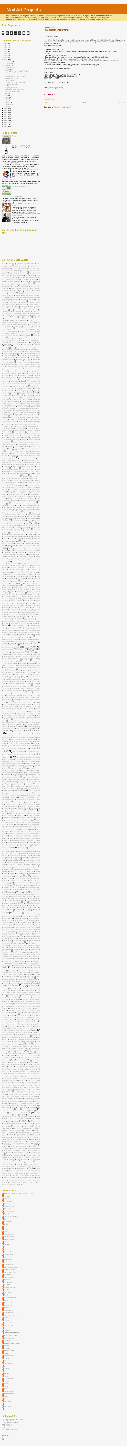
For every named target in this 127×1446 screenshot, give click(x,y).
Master (38, 788)
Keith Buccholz (28, 679)
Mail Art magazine (14, 741)
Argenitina (27, 317)
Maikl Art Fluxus (28, 728)
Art (16, 320)
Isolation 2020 (31, 645)
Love (3, 719)
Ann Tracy (18, 310)
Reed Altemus (6, 951)
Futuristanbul (27, 572)
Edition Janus (18, 504)
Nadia (11, 838)
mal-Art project (25, 770)
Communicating (33, 439)
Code (30, 433)
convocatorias (34, 444)
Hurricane (10, 627)
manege (38, 774)
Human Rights (27, 623)
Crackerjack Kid (24, 449)
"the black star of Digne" (22, 265)
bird (5, 364)
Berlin (38, 355)
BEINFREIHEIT (35, 353)
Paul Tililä (17, 887)
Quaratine (17, 935)
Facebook (21, 534)
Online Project (20, 869)
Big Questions (36, 362)
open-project (30, 871)
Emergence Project (10, 513)
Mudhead (35, 824)
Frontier (18, 569)
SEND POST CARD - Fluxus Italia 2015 (25, 170)
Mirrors (28, 813)
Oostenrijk (4, 871)
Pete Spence (34, 891)
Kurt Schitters (22, 686)
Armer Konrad (9, 319)
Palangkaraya (25, 876)
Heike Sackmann (28, 611)
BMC (25, 371)
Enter (3, 518)
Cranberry (35, 449)
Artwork (4, 340)
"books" (4, 263)
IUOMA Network (18, 649)
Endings (21, 516)
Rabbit (27, 936)
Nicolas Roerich (26, 855)
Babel (18, 348)
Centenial (4, 412)
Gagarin (35, 572)
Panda (11, 878)
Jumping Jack (19, 672)
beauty (17, 353)
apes (14, 315)
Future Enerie (17, 572)
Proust (24, 929)
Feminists (28, 543)
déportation (5, 476)
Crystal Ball (12, 455)
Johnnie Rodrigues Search (12, 667)
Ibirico (3, 628)
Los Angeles (31, 715)
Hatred (6, 609)
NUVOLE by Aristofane (20, 862)
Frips (10, 569)
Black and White (13, 366)
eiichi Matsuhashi (19, 507)
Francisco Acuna (12, 563)
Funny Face (27, 571)
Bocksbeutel (7, 373)
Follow (36, 554)
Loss (38, 715)
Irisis (3, 645)
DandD (26, 460)
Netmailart (22, 848)
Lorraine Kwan (20, 715)
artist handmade (12, 331)
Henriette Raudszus (7, 616)
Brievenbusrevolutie (32, 383)
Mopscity (6, 820)
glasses (11, 591)
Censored (35, 410)
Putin (30, 933)
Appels (27, 315)
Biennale (19, 361)
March (8, 102)
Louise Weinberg (33, 717)
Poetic (36, 905)
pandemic (4, 880)
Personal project (23, 891)
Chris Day (22, 421)
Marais (36, 776)
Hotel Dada (20, 621)
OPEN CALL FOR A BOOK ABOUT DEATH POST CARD (20, 156)
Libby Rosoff (15, 704)
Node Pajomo (15, 859)
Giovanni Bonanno (25, 589)
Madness (35, 724)
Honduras (20, 618)
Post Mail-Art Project (15, 915)
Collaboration (26, 435)
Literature (24, 711)
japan (29, 651)
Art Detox (23, 320)
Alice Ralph (15, 299)
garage (18, 576)
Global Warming (21, 591)
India (14, 636)
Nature (31, 842)
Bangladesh (13, 349)
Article (28, 328)
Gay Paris (4, 580)
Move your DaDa (13, 822)
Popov (36, 909)
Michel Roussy (12, 806)
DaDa (14, 457)
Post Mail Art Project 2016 (20, 186)
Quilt (21, 936)
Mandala (15, 774)
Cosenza (9, 449)
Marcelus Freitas (19, 777)
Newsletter (23, 853)
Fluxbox (6, 552)
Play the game (19, 903)
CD (5, 408)
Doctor (23, 485)
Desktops (23, 478)
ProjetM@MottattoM (13, 929)
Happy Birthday (24, 607)
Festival (4, 545)
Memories (13, 797)
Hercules (17, 616)
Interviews (19, 643)
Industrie (37, 636)
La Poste (14, 688)
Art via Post (33, 324)
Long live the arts (9, 715)
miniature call (18, 811)
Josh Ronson (16, 670)
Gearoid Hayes (13, 580)
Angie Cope (23, 306)
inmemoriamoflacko (7, 639)
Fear (14, 541)
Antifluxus (35, 311)
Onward (36, 869)
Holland (4, 618)
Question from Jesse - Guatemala (15, 82)
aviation (22, 346)
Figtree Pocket (36, 545)
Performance (26, 889)
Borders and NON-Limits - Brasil (14, 89)
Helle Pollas (23, 612)
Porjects (4, 911)
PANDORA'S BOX (15, 880)
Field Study (11, 545)
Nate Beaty (23, 842)
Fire (11, 549)
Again (10, 293)
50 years (25, 281)
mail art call (33, 730)
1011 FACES (9, 93)
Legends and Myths (32, 699)
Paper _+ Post (33, 880)
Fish (16, 549)
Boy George (30, 379)
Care (7, 399)
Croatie (13, 453)
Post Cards (32, 913)
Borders (29, 377)
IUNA (26, 647)
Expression (29, 531)
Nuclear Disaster (30, 860)
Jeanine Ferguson (17, 654)
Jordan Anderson (28, 667)
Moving (11, 824)
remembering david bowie (18, 954)
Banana (6, 349)
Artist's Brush (19, 333)
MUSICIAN (14, 831)
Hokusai (36, 616)
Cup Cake (28, 455)
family (30, 536)
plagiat (25, 902)
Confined (16, 441)
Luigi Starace (23, 721)
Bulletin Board (27, 388)
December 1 (24, 471)
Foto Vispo (35, 558)
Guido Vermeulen (16, 600)
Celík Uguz (16, 410)
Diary (20, 480)
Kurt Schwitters (33, 686)
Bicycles (11, 361)
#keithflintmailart (6, 268)
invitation (27, 643)
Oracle (38, 871)
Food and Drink (12, 556)
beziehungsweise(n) (7, 359)
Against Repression (32, 293)
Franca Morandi (33, 559)
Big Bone (27, 362)
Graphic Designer (27, 594)
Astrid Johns (17, 342)
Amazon (30, 301)
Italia (11, 647)
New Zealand (14, 853)
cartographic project (29, 403)
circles (23, 424)
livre (18, 713)
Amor (10, 302)
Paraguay (35, 882)
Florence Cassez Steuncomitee (24, 550)
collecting (26, 437)
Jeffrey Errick (36, 654)
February (9, 104)
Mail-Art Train (20, 759)
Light (23, 708)
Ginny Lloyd (13, 589)
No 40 (30, 857)
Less (36, 701)
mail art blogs (18, 730)
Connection (5, 442)
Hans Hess (37, 605)
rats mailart (34, 942)
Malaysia (35, 770)
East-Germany (24, 500)
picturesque (12, 898)
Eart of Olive (30, 498)
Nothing (15, 860)
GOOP (29, 593)
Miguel (13, 808)
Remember (5, 954)
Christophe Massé (15, 423)
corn (10, 448)
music (32, 829)
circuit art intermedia (32, 424)
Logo (23, 713)
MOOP (38, 819)
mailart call (34, 761)
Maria (3, 779)
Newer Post (48, 102)
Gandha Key (9, 576)
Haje (15, 603)
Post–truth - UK (7, 180)
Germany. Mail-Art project (9, 585)
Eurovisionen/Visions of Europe (10, 525)
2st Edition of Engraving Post (12, 279)
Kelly (36, 679)
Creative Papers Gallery (16, 451)
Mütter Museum (33, 833)
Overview (20, 875)
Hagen (24, 602)
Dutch (13, 496)
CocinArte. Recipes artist (19, 433)
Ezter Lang (13, 533)
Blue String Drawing (15, 371)
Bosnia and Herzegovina (10, 379)
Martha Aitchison (18, 784)
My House (13, 837)
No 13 (24, 857)
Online (12, 869)
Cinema (16, 424)
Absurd (14, 290)
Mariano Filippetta (13, 779)
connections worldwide (8, 444)
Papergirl (27, 882)
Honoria (9, 620)
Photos (25, 896)
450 (8, 281)
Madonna (4, 726)
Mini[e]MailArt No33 (7, 811)
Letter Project (12, 702)
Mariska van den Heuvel (19, 781)
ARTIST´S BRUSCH (32, 333)
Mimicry (4, 810)
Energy (28, 516)
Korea (18, 685)
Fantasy (12, 538)
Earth (38, 498)
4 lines (34, 279)
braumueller (34, 381)
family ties (37, 536)
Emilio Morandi (23, 513)
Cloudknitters (30, 432)
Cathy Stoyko (5, 407)
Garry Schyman (11, 578)
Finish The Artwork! (32, 547)
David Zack (16, 466)
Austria (7, 346)
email (24, 511)
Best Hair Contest (9, 357)
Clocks (23, 432)
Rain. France (7, 940)
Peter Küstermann (8, 893)
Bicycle (28, 359)
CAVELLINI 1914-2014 (33, 407)
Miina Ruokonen (23, 808)
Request (26, 958)
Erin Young (14, 522)
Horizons (31, 620)
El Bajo (36, 507)
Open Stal (22, 871)
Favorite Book (5, 540)
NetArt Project (36, 846)
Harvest (33, 607)
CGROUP (4, 416)
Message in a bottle (34, 799)
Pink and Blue (11, 900)
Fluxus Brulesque (9, 554)
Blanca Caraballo (29, 368)
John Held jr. (11, 665)
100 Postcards (13, 272)
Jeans (14, 136)
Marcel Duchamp (6, 777)
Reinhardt (4, 952)
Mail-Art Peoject (7, 754)
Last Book (16, 694)
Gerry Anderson (35, 585)
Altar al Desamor (12, 301)
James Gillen (11, 651)
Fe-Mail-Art (7, 541)
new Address (18, 850)
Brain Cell (14, 381)
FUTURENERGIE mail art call (13, 196)
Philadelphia (34, 892)
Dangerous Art (34, 460)
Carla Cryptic (26, 399)
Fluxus (38, 552)
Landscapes (36, 692)
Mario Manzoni (6, 781)
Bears (27, 351)
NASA (22, 840)
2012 (6, 116)
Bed (23, 353)
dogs (19, 487)
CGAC (35, 414)
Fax (32, 540)
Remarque (35, 952)
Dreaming (17, 494)
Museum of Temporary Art (11, 829)
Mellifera (25, 795)
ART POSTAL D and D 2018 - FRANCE (16, 71)
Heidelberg (18, 611)
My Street (30, 837)
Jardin (36, 651)
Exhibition (26, 529)
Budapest (4, 388)
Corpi (25, 448)
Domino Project (13, 489)
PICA (31, 896)
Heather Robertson (7, 611)
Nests (28, 846)
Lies (11, 706)
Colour (3, 439)
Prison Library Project (17, 926)
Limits (36, 710)
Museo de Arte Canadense (24, 828)
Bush (22, 390)
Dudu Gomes (5, 496)
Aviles (28, 346)
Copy (19, 446)
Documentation (31, 485)
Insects (17, 639)
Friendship (35, 567)
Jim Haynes (16, 660)
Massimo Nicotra (29, 788)
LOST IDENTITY (8, 717)
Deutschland (5, 480)
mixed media (36, 813)
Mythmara (4, 838)
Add (30, 290)
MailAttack (4, 767)
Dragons (26, 493)
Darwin (4, 462)
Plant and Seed (8, 903)
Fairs (28, 534)
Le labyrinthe (36, 695)
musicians (23, 831)
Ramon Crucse (33, 940)
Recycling (4, 949)
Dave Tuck (11, 462)
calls (37, 395)
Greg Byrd (22, 596)
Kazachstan (24, 677)
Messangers (7, 801)
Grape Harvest (15, 594)
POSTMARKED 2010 (21, 920)
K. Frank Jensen (19, 674)
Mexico (25, 801)
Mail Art (5, 731)
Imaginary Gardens (7, 630)
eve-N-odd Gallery (26, 525)
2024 (6, 45)
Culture (20, 455)
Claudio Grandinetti (20, 430)
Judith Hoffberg (7, 672)
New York (10, 851)
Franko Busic (5, 565)
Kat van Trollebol (33, 676)
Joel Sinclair (17, 662)
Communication (6, 441)
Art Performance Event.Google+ (18, 322)
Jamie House (21, 651)
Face (5, 534)
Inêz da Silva (23, 637)
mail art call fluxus (13, 733)
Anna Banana (33, 310)
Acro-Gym (22, 290)
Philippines (12, 894)
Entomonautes (21, 518)
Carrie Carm (17, 403)
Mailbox (12, 767)
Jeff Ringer (27, 654)
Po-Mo (5, 905)
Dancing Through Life (14, 460)
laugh (9, 695)
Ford (5, 558)
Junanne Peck (29, 672)
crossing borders (23, 453)
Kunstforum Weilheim (10, 686)
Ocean (21, 864)
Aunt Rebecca (27, 344)
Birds (9, 364)
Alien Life (23, 299)
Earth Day (7, 500)
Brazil (3, 383)
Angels (15, 306)
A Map (14, 286)
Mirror (22, 813)
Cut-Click (6, 457)
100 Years (23, 272)
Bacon (24, 348)
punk (19, 933)
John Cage (22, 663)
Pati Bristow (36, 885)
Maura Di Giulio (8, 792)
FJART (22, 549)
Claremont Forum (33, 426)
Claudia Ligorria (33, 428)
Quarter (24, 935)
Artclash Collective (7, 328)
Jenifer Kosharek (8, 656)
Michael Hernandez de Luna (16, 802)
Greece (37, 594)
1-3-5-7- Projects (33, 270)
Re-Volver (14, 945)
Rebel (9, 947)
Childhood (4, 419)
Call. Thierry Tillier (18, 395)
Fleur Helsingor (35, 549)
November (9, 63)
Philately (4, 894)
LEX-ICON (7, 704)
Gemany (29, 580)
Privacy (38, 926)
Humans (35, 623)
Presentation (27, 924)
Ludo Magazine (12, 721)
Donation (4, 491)
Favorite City (15, 540)
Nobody (6, 859)
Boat (30, 371)
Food (3, 556)
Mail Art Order (14, 743)
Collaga (10, 437)
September (9, 67)
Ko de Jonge (26, 683)
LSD (9, 719)
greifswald (30, 596)
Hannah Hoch (15, 605)
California (14, 394)
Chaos (20, 416)
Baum (21, 351)
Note (9, 860)
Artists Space (30, 337)
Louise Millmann (21, 717)
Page (36, 875)
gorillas (36, 593)
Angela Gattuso (6, 306)
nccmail (35, 844)
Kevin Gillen (5, 681)
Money (38, 817)
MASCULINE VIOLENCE (9, 788)
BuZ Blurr (4, 392)
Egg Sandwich (8, 507)
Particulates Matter (28, 883)
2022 (6, 50)
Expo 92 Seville (7, 531)
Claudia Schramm (7, 430)
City (10, 426)
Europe (35, 523)
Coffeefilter (37, 433)
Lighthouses (30, 708)
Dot (9, 493)
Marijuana (23, 779)
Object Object (12, 864)
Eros (21, 522)
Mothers (28, 820)
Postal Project (16, 916)
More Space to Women (17, 820)
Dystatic (24, 496)
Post (25, 913)
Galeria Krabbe (6, 574)
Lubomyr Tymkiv (30, 719)
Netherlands (9, 848)
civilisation (16, 426)
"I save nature (30, 263)
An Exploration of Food (26, 302)
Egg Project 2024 (35, 505)
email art (30, 511)
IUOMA (33, 647)
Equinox (29, 520)
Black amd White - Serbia (12, 91)
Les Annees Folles (28, 701)
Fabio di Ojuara (35, 533)
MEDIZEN (4, 795)
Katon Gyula (14, 677)
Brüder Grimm (6, 386)
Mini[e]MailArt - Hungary (12, 73)
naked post (19, 838)
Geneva (36, 580)
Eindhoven (29, 507)
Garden (31, 576)
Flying (30, 554)
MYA (36, 837)
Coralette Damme (35, 446)
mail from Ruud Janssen (20, 745)
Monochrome (7, 819)
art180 (36, 326)
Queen (31, 935)
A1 (8, 288)
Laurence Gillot (26, 695)
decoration (4, 473)
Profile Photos (20, 927)
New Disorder (28, 850)
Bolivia (21, 373)
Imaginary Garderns (11, 87)
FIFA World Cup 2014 (23, 545)
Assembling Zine (6, 342)
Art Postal (33, 322)
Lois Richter (30, 713)
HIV (30, 616)
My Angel (4, 835)
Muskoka (31, 831)
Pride (36, 924)
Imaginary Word (19, 630)
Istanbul (6, 647)
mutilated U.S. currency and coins (17, 833)
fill (4, 547)
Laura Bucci (16, 695)
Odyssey (4, 866)
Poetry (14, 907)
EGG (17, 505)
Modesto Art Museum (10, 817)
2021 (6, 52)
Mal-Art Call (14, 770)
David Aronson (21, 462)
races (32, 936)
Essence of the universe (16, 523)
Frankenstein (34, 563)
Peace (24, 887)
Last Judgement (33, 694)
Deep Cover (13, 473)
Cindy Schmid (7, 424)
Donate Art (35, 489)
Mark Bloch (31, 781)
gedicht (22, 580)
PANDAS (35, 878)
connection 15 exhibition (17, 442)
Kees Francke (34, 677)
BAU (16, 351)
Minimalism (27, 811)
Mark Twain (29, 783)
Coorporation (12, 446)
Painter (17, 876)
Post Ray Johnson (28, 915)
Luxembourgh (33, 722)
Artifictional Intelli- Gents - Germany (15, 76)
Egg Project (25, 505)
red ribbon (25, 949)
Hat (39, 607)
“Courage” (11, 263)
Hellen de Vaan (33, 612)
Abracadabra (5, 290)
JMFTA (5, 662)
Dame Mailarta (30, 459)
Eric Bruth (37, 520)
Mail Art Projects (23, 9)
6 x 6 (31, 283)
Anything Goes (6, 315)
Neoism (14, 846)
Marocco (37, 783)
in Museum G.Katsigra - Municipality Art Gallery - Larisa (22, 632)
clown (38, 432)
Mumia (3, 826)
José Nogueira (22, 669)
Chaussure (5, 417)
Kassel (19, 676)
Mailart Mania (30, 763)
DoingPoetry (27, 487)
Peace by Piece (33, 887)
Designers (14, 478)
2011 (6, 118)
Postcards (7, 918)
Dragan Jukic (17, 493)
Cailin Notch (5, 394)
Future (36, 571)
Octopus (28, 864)
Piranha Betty (5, 902)
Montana (15, 819)
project (29, 927)
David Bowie (31, 462)
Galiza (25, 574)
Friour (3, 569)
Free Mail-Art (16, 565)
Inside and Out (25, 639)
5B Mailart (13, 283)
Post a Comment (49, 99)
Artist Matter (23, 331)
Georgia (29, 581)
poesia (30, 905)
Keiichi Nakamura (7, 679)
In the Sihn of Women (25, 634)
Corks (5, 448)
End (23, 514)
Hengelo (4, 614)
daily (32, 457)
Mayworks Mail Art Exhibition (15, 793)
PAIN (11, 876)
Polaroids (4, 909)
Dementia (21, 473)
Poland (35, 907)
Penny (19, 889)
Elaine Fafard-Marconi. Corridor (23, 509)
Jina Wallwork (36, 660)
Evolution (26, 527)
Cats (13, 407)
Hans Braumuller (26, 605)
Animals (28, 308)
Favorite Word (25, 540)
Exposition (18, 531)
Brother (26, 385)
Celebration (21, 408)
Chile (18, 419)
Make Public (22, 768)
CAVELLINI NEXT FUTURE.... (22, 146)
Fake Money (7, 536)
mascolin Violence (32, 786)
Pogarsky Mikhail (24, 907)
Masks (20, 788)
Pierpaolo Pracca (22, 898)
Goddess (22, 593)
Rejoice (21, 952)
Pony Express (28, 909)
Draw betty (34, 493)
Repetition (17, 958)
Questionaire (14, 936)
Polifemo (11, 909)
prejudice (18, 924)
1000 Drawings (33, 272)
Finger (22, 547)
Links (8, 711)
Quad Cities (9, 935)
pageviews (5, 876)
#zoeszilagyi (23, 270)
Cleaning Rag (34, 430)
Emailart (37, 511)
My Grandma (34, 835)
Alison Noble (31, 299)
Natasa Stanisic (12, 842)
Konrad (36, 683)
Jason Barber (5, 652)
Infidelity (35, 637)
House (38, 621)
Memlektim (5, 797)
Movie (22, 822)
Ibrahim (10, 628)
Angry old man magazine (9, 308)
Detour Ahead (33, 478)
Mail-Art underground (32, 759)
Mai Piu (19, 728)
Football (38, 556)
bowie (22, 379)
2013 (6, 114)
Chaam (13, 416)
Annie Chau (27, 311)
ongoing (6, 869)
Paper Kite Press (7, 882)
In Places (4, 634)
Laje (25, 690)
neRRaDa (21, 846)
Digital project (27, 482)
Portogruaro (18, 911)
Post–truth (7, 916)
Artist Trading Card (7, 333)
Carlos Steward (26, 401)
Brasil (23, 381)
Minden (21, 810)
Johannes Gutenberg (29, 662)
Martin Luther (5, 786)
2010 (6, 120)
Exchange (17, 529)
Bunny (36, 388)
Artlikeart (15, 338)
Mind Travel (12, 810)
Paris (10, 883)
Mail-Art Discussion (20, 19)
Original (24, 873)
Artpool (23, 338)
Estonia (28, 523)
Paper (24, 880)
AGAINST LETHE (19, 293)
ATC (24, 342)
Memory (22, 797)
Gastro (30, 578)
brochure (19, 385)
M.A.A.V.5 (4, 724)
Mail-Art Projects (9, 759)
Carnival (35, 401)
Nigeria (35, 855)
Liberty (23, 704)
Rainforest (24, 940)
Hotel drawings (30, 621)
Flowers (37, 550)
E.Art (23, 498)
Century (17, 414)
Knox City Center (14, 683)
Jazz (24, 652)
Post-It (38, 915)
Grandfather (5, 594)
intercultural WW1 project (19, 641)
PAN (5, 878)
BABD (13, 348)
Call (20, 394)
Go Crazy (14, 593)
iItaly (36, 628)
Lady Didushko (8, 690)
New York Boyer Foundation (26, 851)
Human (6, 623)
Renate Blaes (34, 956)
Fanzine (19, 538)
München (10, 826)
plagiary (18, 902)
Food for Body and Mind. (26, 556)
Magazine (19, 726)
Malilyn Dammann (7, 772)
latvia (3, 695)
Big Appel (11, 362)
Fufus (25, 569)
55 (7, 283)
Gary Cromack (21, 578)
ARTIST (32, 329)
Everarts (10, 527)
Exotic (36, 529)
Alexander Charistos (16, 297)
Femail (12, 543)
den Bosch (37, 473)
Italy (17, 647)
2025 (6, 43)
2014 (6, 112)
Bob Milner (37, 371)
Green (13, 596)
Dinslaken (16, 484)
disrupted (35, 484)
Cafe (36, 392)
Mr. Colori (18, 824)
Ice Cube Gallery (20, 628)
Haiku (36, 602)
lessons (4, 702)
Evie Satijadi (18, 527)
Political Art (19, 909)
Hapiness (6, 607)
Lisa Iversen (15, 711)
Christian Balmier (33, 421)
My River (21, 837)
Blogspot (15, 370)
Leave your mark (6, 699)
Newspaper (32, 853)
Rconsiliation (5, 945)
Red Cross (17, 949)
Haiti (10, 603)
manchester (7, 774)
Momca (31, 817)
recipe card (17, 947)
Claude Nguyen (21, 428)
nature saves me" (13, 844)
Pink (3, 900)
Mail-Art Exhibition (32, 751)
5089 (3, 283)
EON (23, 520)
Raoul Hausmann (19, 942)
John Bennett (13, 663)
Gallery (31, 574)
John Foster (31, 663)
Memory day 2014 (32, 797)
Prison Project (30, 926)
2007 (6, 126)
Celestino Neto (6, 410)
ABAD (13, 288)
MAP (18, 776)
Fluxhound (21, 552)
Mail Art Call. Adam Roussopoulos (23, 737)
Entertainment (11, 518)
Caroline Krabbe (6, 403)
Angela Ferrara (33, 304)
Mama (16, 772)
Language (7, 694)
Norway (4, 860)
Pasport (13, 885)
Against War (5, 295)
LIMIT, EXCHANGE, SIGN (10, 163)
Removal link (24, 956)
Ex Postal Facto (35, 527)
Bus (17, 390)
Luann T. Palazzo (18, 719)
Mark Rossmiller (19, 783)
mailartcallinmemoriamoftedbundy (28, 765)
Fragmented (21, 559)
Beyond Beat (34, 357)
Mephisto (4, 799)
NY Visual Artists (33, 862)
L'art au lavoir (5, 688)
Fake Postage (17, 536)
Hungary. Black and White (19, 625)
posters (24, 918)
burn (3, 390)
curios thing (37, 455)
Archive (14, 317)
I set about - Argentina (11, 84)
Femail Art (20, 543)
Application (35, 315)
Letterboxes (30, 702)
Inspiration (35, 639)
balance (31, 348)
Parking (18, 883)
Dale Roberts (13, 459)
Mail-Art (22, 748)
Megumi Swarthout (15, 795)
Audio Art (6, 344)
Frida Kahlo (12, 567)
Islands (22, 645)
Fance (5, 538)
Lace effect (37, 688)
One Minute (17, 868)
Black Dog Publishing (27, 366)
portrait (27, 911)
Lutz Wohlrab (21, 722)
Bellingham (24, 355)
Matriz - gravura (8, 790)
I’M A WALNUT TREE (31, 627)
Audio (38, 342)
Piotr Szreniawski (33, 900)
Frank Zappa (24, 563)
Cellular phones (25, 410)
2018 (6, 58)
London (38, 713)
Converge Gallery (22, 444)
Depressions (13, 476)
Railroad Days (36, 938)
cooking (4, 446)
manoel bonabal (9, 776)
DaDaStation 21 (23, 457)
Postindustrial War (33, 918)
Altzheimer (23, 301)
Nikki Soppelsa (6, 857)
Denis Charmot (16, 475)
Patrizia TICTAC (8, 887)
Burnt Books (10, 390)
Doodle (26, 491)
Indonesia (29, 636)
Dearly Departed (29, 469)
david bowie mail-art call (33, 464)
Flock (10, 550)
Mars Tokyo (7, 784)
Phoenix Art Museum (32, 894)
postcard (26, 916)
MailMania (28, 767)
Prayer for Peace (7, 924)
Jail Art (3, 651)
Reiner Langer (34, 951)
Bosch (36, 377)
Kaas (28, 674)
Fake (38, 534)
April (7, 101)
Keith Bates (17, 679)
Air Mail (17, 295)
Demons (28, 473)
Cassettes (25, 405)
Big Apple (19, 362)
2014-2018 (15, 275)
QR (3, 935)
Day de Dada (15, 468)
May (7, 99)
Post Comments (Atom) (62, 107)
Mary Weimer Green (18, 786)
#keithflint (34, 266)
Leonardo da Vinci (7, 701)
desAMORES (24, 476)
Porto (10, 911)
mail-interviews (16, 761)
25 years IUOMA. (34, 277)
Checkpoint (13, 417)
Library (30, 704)
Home (85, 102)
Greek (7, 596)
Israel (38, 645)
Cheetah (21, 417)
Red (10, 949)
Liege (5, 706)
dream (10, 494)
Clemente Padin (7, 432)
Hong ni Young (30, 618)
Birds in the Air (18, 364)
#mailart (16, 268)
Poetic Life (5, 907)
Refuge (15, 951)
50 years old (34, 281)
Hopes (15, 620)
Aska (26, 340)
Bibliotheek (19, 359)
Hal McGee (22, 603)
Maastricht (13, 724)
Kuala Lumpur (27, 685)
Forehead (11, 558)
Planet (38, 902)
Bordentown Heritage (10, 377)
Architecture (5, 317)
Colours (10, 439)
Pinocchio (21, 900)
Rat (27, 942)
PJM (13, 902)
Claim (23, 426)
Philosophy (20, 894)
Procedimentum (8, 927)
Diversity (11, 485)
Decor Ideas (34, 471)
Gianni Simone (17, 587)
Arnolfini (4, 320)
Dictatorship (28, 480)
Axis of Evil (5, 348)
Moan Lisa (21, 815)
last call (24, 694)
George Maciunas (18, 581)
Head (22, 609)
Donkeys (19, 491)
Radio (21, 938)
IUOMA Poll (32, 649)
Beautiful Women (8, 353)
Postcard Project (35, 916)
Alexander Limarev (29, 297)
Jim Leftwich (26, 660)
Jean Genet (31, 652)
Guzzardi (37, 600)
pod (10, 905)
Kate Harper (5, 677)
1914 (11, 273)
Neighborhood (5, 846)
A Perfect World (23, 286)
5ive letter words (23, 283)
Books (30, 375)
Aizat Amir (25, 295)
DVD (18, 496)
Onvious (29, 869)
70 (36, 283)
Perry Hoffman (11, 891)
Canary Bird (16, 397)
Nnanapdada (16, 857)
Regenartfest (23, 951)
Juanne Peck (34, 670)
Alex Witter (5, 297)
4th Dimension (16, 281)
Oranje (18, 873)
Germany (16, 584)
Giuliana (35, 589)
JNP (11, 662)
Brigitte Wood (5, 385)
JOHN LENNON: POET (33, 665)
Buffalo (19, 388)
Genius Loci (5, 581)
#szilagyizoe (5, 270)
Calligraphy (29, 395)
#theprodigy (14, 270)
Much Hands (27, 824)
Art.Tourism (27, 326)
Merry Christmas (21, 799)
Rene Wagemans (7, 958)
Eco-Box (6, 502)
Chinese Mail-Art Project (9, 421)
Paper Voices (18, 882)
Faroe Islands (27, 538)
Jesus (29, 658)
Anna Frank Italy (16, 311)
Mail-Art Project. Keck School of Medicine (28, 757)
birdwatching (28, 364)
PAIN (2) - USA (9, 80)
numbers (9, 862)
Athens (32, 342)
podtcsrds (16, 905)
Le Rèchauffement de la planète (13, 697)
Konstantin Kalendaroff (8, 685)
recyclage (35, 947)
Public (32, 931)
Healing (29, 609)
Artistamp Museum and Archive (11, 335)
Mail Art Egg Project (16, 739)
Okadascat (12, 866)
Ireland (35, 643)
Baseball (4, 351)
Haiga (30, 602)
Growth (18, 598)
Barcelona (22, 349)
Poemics (24, 905)
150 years (4, 273)
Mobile (30, 815)
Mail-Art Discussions (19, 751)
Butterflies (29, 390)
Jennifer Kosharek (21, 656)
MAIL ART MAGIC (28, 741)
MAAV (20, 724)
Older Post (121, 102)
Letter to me (21, 702)
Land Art (18, 692)
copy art (25, 446)
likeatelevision (13, 710)
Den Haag (6, 475)
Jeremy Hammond (19, 658)
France (4, 562)
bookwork (37, 375)
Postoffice (14, 922)
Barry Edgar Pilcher (32, 349)
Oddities (35, 864)
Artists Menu (21, 337)
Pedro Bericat (5, 889)
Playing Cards (30, 903)
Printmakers (5, 926)
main (36, 767)
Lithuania (31, 711)
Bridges (22, 383)
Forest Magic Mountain (22, 558)
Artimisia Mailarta (22, 329)
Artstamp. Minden (33, 338)
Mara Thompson (26, 776)
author (15, 346)
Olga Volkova (21, 866)
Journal (25, 670)
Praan (36, 922)
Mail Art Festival (30, 739)
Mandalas (22, 774)
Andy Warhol (10, 304)
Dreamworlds (34, 494)
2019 (6, 56)
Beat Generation (35, 351)
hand (36, 603)
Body (14, 373)
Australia (37, 344)
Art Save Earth (23, 324)
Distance (4, 485)
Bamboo (37, 348)
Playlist (38, 903)
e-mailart (9, 498)
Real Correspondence (26, 945)
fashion (36, 538)
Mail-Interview (5, 761)
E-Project (17, 498)
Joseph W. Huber (33, 669)
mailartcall (12, 765)
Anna (25, 310)
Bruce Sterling (34, 385)
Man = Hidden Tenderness (32, 772)
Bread (9, 383)
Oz (31, 875)
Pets (20, 892)
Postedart (16, 918)
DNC (17, 485)
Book (35, 373)
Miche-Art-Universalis (27, 804)
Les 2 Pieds (17, 701)
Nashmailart (30, 840)
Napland (6, 840)
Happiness (14, 607)
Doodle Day (34, 491)
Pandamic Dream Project (23, 878)
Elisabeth (37, 509)
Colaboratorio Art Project (11, 435)
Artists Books (12, 337)
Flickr (5, 550)
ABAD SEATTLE (23, 288)
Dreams (25, 494)
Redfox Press (34, 949)
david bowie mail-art (18, 464)
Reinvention (12, 952)
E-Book (31, 496)
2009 (6, 122)
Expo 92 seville (9, 75)
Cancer (24, 397)
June (7, 97)
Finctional (15, 547)
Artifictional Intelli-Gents (8, 329)
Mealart (36, 793)
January (8, 106)
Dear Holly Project (17, 469)
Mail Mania (32, 745)
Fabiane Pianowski (24, 533)
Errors (33, 522)
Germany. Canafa (32, 583)
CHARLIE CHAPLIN (31, 416)
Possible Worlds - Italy (11, 78)
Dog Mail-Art (11, 487)
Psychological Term (23, 931)
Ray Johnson (19, 944)
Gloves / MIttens (33, 591)
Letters (38, 702)
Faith (33, 534)
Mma (5, 815)
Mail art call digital (26, 733)
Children (12, 419)
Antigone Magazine (7, 313)
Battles (11, 351)
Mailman (20, 767)
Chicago (28, 417)
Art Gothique (32, 320)
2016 (6, 108)
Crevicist (27, 451)
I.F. (22, 627)
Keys (12, 681)
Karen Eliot (11, 676)
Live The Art (11, 713)
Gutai (31, 600)
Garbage (24, 576)
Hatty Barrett (14, 609)
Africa (20, 292)
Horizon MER (23, 620)
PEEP (13, 889)
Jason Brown (16, 652)
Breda (15, 383)
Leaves (16, 699)
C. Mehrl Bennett (26, 392)
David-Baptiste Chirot (28, 466)
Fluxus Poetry (21, 554)
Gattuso (36, 578)
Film (8, 547)
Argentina (51, 89)
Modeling (37, 815)
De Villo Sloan (31, 468)
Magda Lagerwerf (33, 726)
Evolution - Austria (10, 86)
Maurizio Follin (26, 792)
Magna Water (11, 728)
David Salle (7, 466)
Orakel (5, 873)
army (36, 319)
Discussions (25, 484)
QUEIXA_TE (5, 936)
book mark (5, 375)
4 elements (25, 279)
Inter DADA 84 (6, 641)
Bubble (36, 386)
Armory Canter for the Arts (24, 319)
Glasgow (4, 591)
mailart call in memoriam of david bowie (13, 763)
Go (7, 593)
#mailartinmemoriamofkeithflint (29, 268)
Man (21, 772)
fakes (24, 536)
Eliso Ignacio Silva (9, 511)
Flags (27, 549)
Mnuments (12, 815)
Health (36, 609)
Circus (4, 426)
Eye (36, 531)
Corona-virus (18, 448)
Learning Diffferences (32, 697)
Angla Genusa (34, 306)
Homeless (11, 618)
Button (36, 390)
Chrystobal (37, 423)
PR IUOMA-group (25, 922)
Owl (26, 875)
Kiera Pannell (20, 681)
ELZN (19, 511)
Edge (9, 504)
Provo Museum (33, 929)
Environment (15, 520)
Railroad (27, 938)
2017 (6, 60)
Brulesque (15, 386)
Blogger (7, 370)
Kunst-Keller (36, 685)
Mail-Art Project (59, 89)
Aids (12, 295)
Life (16, 706)
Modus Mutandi (22, 817)
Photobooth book (15, 896)
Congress (35, 441)
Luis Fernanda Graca (8, 722)
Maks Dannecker (33, 768)
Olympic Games (33, 866)
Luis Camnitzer (33, 721)
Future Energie (6, 572)
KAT (24, 676)
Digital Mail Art (13, 482)
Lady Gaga (18, 690)
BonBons (27, 373)
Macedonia (27, 724)
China (24, 419)
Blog (38, 368)
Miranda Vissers (13, 813)
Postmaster (34, 920)
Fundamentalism (6, 571)
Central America (15, 412)
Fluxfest (13, 552)
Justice (9, 674)
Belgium (13, 355)
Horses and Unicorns (9, 621)
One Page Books (27, 868)
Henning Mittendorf (33, 614)
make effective (12, 768)
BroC (13, 385)
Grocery (11, 598)
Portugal (5, 913)
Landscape (27, 692)
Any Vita (25, 313)
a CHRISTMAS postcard (27, 285)
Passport (28, 885)
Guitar (26, 600)
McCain (29, 793)
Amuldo (16, 302)
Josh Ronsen (5, 670)
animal (22, 308)
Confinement (25, 441)
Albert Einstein (34, 295)
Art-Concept (17, 326)
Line (3, 711)
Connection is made (32, 442)
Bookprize (22, 375)
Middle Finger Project (34, 806)
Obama (4, 864)
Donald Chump (25, 489)
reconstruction (26, 947)
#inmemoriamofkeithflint (19, 266)
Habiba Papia (16, 602)
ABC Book (34, 288)
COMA (17, 439)
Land (12, 692)
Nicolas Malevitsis (15, 855)
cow (16, 449)
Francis (31, 562)
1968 (17, 273)
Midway (6, 808)
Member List (34, 795)
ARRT (11, 320)
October (8, 65)
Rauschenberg (6, 943)
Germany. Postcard (23, 585)
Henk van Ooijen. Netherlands (17, 614)
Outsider (12, 875)
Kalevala (35, 674)
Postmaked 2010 (7, 920)
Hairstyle (4, 603)
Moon (32, 819)
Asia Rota (19, 340)
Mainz (3, 768)
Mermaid (11, 799)
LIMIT (30, 710)
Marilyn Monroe (33, 779)
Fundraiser (17, 571)
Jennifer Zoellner (35, 656)
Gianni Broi (7, 587)
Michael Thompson (12, 804)
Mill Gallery (34, 808)
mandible (30, 774)
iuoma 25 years (6, 649)
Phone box (5, 896)
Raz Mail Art (33, 943)
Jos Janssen (12, 669)
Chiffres (36, 417)
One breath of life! (7, 868)
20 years (24, 273)
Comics (24, 439)
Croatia (6, 453)
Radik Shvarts (13, 938)
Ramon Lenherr (6, 942)
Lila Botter (23, 710)
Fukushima (34, 569)
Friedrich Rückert (24, 567)
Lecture (22, 699)
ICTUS (30, 628)
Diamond (13, 480)
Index (8, 636)
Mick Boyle (22, 806)
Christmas (4, 423)
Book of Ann (13, 375)
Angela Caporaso (22, 304)
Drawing (4, 494)
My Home (4, 837)
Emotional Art (15, 514)
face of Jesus (12, 534)
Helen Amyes (13, 612)
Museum (37, 828)
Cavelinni (20, 407)
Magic (3, 728)
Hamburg (30, 603)
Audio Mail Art (16, 344)
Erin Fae (6, 522)
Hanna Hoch (5, 605)
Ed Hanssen (22, 502)
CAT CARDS (34, 405)
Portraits (35, 911)
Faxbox (38, 540)
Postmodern (5, 922)
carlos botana (14, 401)
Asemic (11, 340)
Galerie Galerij (17, 574)
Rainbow (16, 940)
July (7, 95)
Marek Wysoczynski (32, 777)
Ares (20, 317)
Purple (25, 933)
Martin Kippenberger (32, 784)
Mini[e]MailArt (31, 810)
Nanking (26, 838)
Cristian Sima (36, 451)
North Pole (35, 859)
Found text (5, 559)
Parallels (4, 883)
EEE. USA (11, 505)
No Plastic (37, 857)
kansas (4, 676)
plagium (31, 902)
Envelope (30, 518)
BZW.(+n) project (14, 392)
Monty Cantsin (24, 819)
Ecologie (13, 502)
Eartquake (15, 500)
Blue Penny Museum (27, 370)
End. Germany (12, 516)
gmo (3, 593)
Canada (5, 398)
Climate (16, 432)
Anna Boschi (6, 311)
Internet (12, 643)
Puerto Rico (11, 933)
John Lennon (20, 665)
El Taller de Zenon (7, 509)
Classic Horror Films (8, 428)
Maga (11, 726)
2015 (6, 110)
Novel (21, 860)
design (6, 478)
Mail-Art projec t (22, 754)
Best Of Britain (22, 357)
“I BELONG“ (20, 263)
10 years (4, 272)
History (24, 616)
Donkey (11, 491)
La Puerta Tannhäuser (25, 688)
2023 (6, 47)
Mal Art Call (5, 770)
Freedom (26, 565)
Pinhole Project (34, 898)
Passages (20, 885)
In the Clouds (12, 634)
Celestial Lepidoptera (32, 408)
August (8, 69)
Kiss (33, 681)
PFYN (26, 892)
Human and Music (15, 623)
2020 (6, 54)
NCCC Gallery (26, 844)
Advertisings (12, 292)
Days (22, 468)
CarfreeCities (15, 399)
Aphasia (20, 315)
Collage (17, 437)
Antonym (17, 313)
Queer (36, 935)
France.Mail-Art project (19, 562)
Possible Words (17, 913)
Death (38, 469)
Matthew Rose (20, 790)
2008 (6, 124)
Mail (36, 728)
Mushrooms (24, 829)
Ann (11, 310)
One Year (37, 868)
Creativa (4, 451)
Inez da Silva (9, 637)
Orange (12, 873)
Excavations (7, 529)
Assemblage (34, 340)
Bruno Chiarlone (26, 386)
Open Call (13, 871)
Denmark (25, 475)
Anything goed (34, 313)
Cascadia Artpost (15, 405)
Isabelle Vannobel (12, 645)
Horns (38, 620)
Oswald (31, 873)
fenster (36, 543)
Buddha (12, 388)
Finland (4, 549)
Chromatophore (27, 423)
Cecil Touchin (11, 408)
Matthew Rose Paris (34, 790)
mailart (25, 761)
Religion (27, 952)
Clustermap (7, 433)
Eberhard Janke (35, 500)
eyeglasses (5, 533)
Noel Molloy (25, 859)
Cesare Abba (26, 414)
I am (17, 627)
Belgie (5, 355)
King (28, 681)
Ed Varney (32, 502)
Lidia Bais (37, 704)
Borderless (21, 377)
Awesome (35, 346)
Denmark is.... (34, 475)
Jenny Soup (8, 658)
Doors (3, 493)
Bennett (32, 355)
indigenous (21, 636)
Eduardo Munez (29, 504)
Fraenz (13, 559)
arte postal (19, 328)
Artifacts (35, 328)
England (35, 516)
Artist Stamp (34, 331)
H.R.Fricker (7, 602)
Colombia (35, 437)
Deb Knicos (7, 471)
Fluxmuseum (29, 552)
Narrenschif (14, 840)
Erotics (27, 522)
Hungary (5, 625)
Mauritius (17, 792)
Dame (21, 459)
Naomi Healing (36, 838)
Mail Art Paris (25, 743)
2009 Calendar (33, 273)
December (9, 62)
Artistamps (26, 335)
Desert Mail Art (35, 476)
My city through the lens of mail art (18, 835)
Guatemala (25, 598)
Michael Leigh (29, 802)
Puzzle (36, 933)
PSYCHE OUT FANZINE (8, 931)
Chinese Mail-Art (33, 419)
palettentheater (36, 876)
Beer (27, 353)
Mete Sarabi (16, 801)
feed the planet (30, 541)
